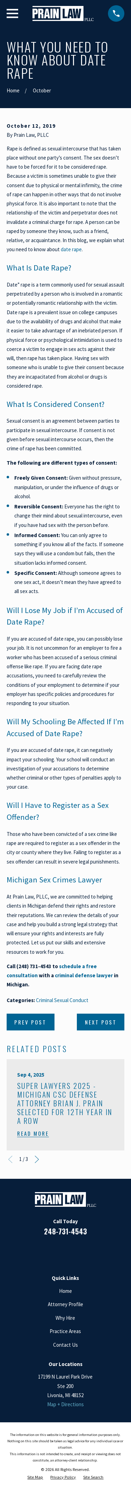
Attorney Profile (65, 1304)
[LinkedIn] (57, 1251)
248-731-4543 (65, 1231)
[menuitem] (35, 1477)
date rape (71, 249)
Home (65, 1291)
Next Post (101, 1022)
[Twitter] (90, 1251)
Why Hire (65, 1318)
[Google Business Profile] (74, 1251)
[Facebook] (40, 1251)
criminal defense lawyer (84, 975)
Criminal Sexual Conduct (62, 1000)
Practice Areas (65, 1331)
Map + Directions (65, 1404)
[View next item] (37, 1159)
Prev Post (30, 1022)
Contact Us (65, 1344)
